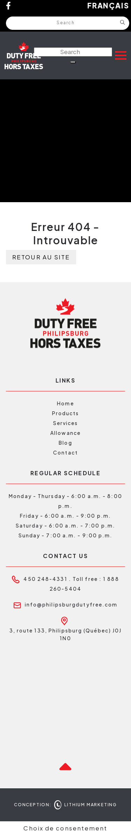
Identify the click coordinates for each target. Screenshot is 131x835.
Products (65, 413)
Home (65, 403)
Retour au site (41, 257)
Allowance (65, 433)
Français (108, 5)
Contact (65, 452)
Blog (65, 442)
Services (65, 423)
